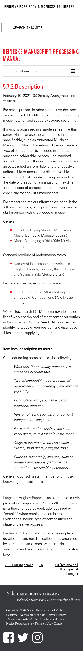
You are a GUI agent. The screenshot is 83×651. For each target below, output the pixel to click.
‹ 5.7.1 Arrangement (19, 565)
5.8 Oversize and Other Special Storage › (66, 569)
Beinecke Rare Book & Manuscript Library (39, 6)
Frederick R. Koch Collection (25, 533)
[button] (41, 71)
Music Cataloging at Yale (33, 240)
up (40, 565)
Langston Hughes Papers (23, 497)
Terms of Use (43, 623)
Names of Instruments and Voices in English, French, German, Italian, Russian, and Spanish (46, 269)
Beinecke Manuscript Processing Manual (41, 54)
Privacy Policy (57, 614)
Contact (58, 623)
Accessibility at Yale (32, 614)
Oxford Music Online (23, 322)
